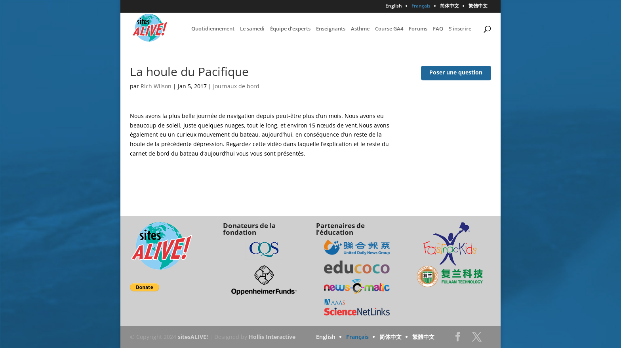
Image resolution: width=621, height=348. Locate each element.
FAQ (438, 29)
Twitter (477, 339)
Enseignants (330, 29)
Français (421, 6)
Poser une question (455, 72)
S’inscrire (460, 29)
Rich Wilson (156, 86)
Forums (418, 29)
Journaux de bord (236, 86)
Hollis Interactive (272, 336)
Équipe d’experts (290, 29)
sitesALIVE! (193, 336)
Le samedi (252, 29)
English (393, 6)
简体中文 (449, 6)
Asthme (360, 29)
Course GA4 (389, 29)
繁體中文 (478, 6)
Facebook (458, 339)
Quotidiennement (212, 29)
